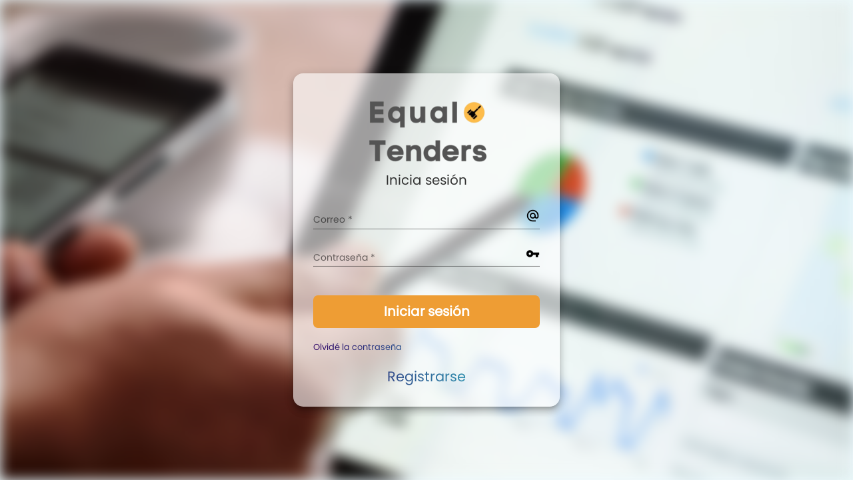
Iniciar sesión (427, 311)
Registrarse (426, 376)
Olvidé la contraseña (357, 347)
